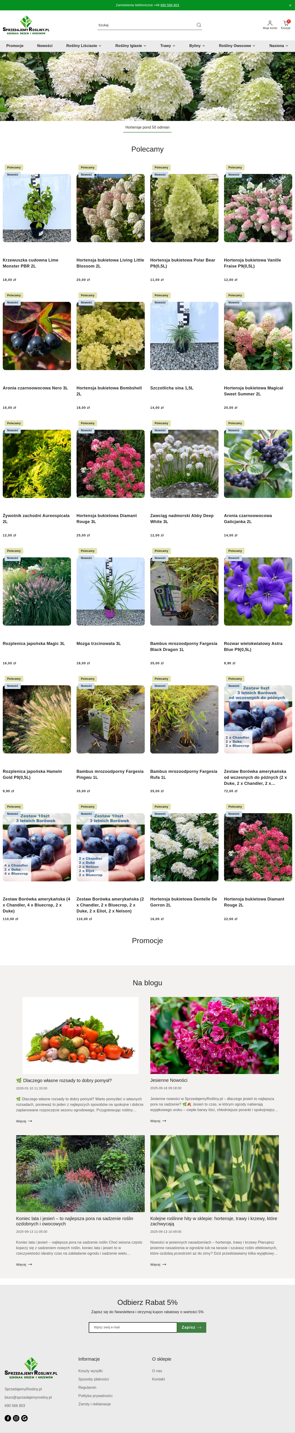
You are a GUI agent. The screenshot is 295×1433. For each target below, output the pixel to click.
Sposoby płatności (93, 1379)
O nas (157, 1371)
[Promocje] (15, 46)
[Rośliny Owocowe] (237, 46)
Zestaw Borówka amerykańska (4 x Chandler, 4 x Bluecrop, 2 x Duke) (36, 905)
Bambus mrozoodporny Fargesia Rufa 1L (183, 774)
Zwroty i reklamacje (94, 1404)
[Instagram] (16, 1418)
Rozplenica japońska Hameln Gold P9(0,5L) (32, 774)
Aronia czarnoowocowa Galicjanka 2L (248, 518)
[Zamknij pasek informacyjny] (290, 5)
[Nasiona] (279, 46)
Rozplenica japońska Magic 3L (34, 643)
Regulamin (87, 1387)
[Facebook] (8, 1418)
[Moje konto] (270, 25)
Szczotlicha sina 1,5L (172, 388)
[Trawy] (168, 46)
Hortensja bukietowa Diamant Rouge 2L (254, 902)
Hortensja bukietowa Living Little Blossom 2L (110, 263)
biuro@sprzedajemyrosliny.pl (28, 1397)
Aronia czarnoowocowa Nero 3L (35, 388)
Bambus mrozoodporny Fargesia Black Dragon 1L (183, 646)
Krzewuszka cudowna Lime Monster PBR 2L (30, 263)
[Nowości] (44, 46)
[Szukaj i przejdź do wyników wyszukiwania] (199, 25)
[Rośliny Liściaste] (84, 46)
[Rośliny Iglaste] (131, 46)
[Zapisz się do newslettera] (133, 1327)
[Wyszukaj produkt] (149, 25)
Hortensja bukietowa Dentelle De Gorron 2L (183, 902)
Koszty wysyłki (90, 1371)
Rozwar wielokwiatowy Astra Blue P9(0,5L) (253, 646)
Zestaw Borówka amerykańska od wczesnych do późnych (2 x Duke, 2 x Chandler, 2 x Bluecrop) (255, 777)
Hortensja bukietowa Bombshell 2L (109, 391)
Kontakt (158, 1379)
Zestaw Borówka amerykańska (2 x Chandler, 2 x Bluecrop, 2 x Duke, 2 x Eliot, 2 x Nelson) (110, 905)
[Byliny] (197, 46)
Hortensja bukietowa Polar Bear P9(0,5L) (182, 263)
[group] (147, 86)
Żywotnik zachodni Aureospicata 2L (36, 518)
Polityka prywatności (95, 1396)
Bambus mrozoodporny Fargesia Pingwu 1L (110, 774)
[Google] (24, 1418)
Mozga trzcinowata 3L (99, 643)
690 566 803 (169, 5)
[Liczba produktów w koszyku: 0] (285, 25)
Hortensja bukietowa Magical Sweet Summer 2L (253, 391)
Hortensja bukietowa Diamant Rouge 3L (107, 518)
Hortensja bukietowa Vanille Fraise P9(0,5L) (252, 263)
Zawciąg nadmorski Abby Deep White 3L (182, 518)
